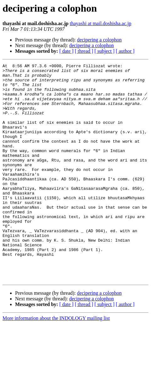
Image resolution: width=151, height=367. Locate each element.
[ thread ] (84, 51)
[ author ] (125, 51)
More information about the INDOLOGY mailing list (56, 361)
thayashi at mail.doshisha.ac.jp (100, 23)
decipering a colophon (99, 39)
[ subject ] (104, 51)
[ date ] (66, 51)
